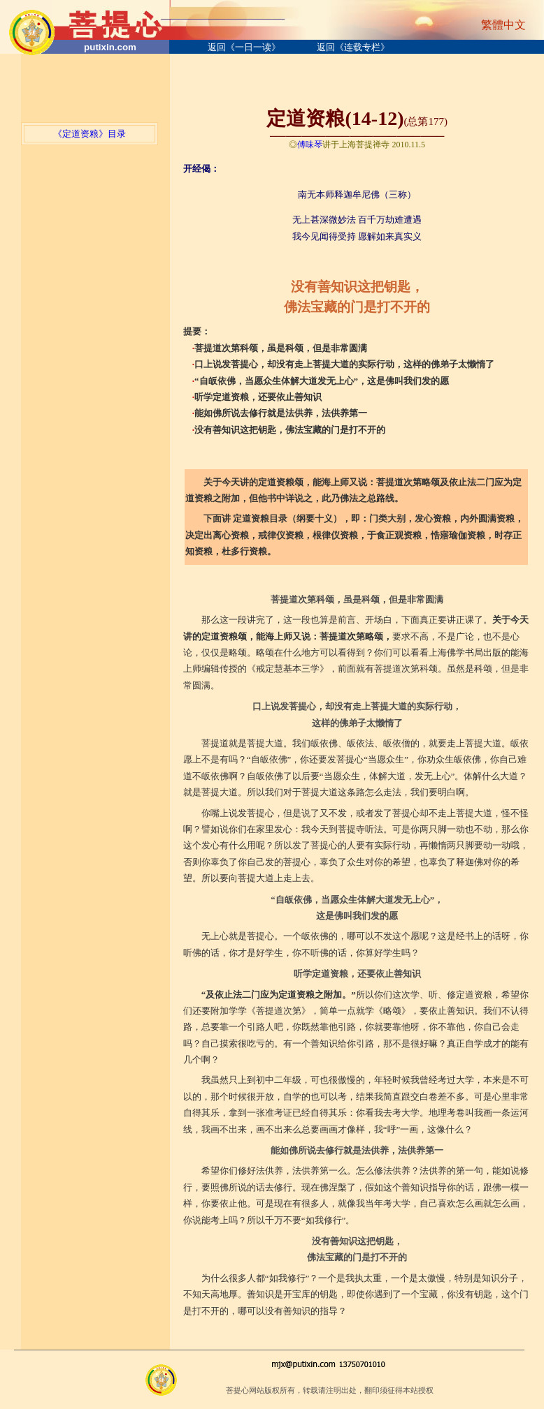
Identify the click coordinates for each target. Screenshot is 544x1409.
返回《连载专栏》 (353, 47)
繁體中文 (503, 25)
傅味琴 (309, 144)
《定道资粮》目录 (89, 133)
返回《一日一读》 (244, 47)
